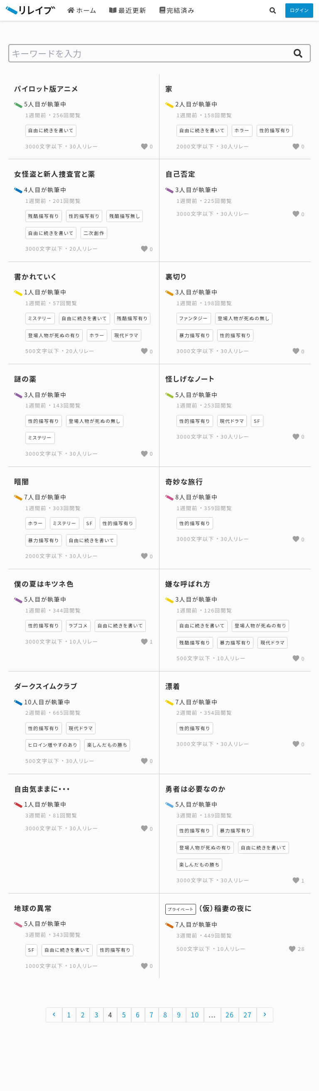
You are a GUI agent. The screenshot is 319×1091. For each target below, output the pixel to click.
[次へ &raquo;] (265, 1014)
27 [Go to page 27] (247, 1014)
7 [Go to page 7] (152, 1014)
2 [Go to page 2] (83, 1014)
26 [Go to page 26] (230, 1014)
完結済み (177, 10)
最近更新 (127, 10)
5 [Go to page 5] (124, 1014)
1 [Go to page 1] (69, 1014)
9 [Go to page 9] (179, 1014)
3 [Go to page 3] (97, 1014)
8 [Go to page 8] (165, 1014)
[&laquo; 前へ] (54, 1014)
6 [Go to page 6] (138, 1014)
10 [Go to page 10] (195, 1014)
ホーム (81, 10)
